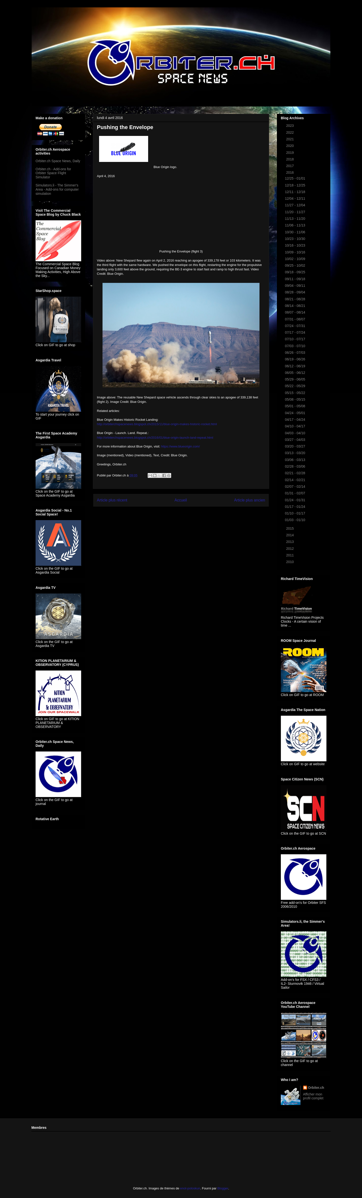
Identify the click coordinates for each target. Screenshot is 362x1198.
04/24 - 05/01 (295, 413)
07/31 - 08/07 (295, 319)
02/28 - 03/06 (295, 466)
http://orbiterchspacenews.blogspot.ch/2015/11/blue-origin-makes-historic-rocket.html (157, 424)
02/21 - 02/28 (295, 473)
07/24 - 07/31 (295, 326)
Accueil (181, 500)
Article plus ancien (249, 500)
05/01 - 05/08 (295, 406)
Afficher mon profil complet (313, 1096)
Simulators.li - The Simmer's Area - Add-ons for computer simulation (57, 189)
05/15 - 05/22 (295, 393)
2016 (290, 172)
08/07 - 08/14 (295, 312)
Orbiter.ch (316, 1088)
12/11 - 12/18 (295, 192)
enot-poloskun (190, 1188)
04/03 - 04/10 (295, 433)
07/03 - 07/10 (295, 346)
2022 (290, 132)
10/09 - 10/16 (295, 252)
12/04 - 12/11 (295, 198)
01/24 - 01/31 (295, 500)
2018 (290, 159)
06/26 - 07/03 (295, 353)
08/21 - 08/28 (295, 299)
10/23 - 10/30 (295, 239)
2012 (290, 549)
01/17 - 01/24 (295, 507)
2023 (290, 126)
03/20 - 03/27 (295, 446)
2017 (290, 166)
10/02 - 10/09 (295, 259)
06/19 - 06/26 (295, 359)
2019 (290, 153)
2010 (290, 562)
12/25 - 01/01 (295, 178)
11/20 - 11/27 (295, 212)
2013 (290, 542)
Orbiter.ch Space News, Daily (58, 161)
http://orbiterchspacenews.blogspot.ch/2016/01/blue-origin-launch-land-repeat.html (155, 437)
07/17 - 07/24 (295, 332)
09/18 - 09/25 (295, 272)
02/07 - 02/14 (295, 486)
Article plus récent (112, 500)
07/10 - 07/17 (295, 339)
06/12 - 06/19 (295, 366)
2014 (290, 535)
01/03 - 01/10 (295, 520)
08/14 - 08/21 (295, 306)
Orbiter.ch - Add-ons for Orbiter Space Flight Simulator (53, 173)
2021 (290, 139)
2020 (290, 146)
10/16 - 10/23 (295, 245)
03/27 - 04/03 (295, 440)
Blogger (222, 1188)
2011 (290, 555)
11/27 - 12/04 (295, 205)
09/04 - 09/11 (295, 286)
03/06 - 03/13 (295, 460)
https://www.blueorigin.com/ (180, 446)
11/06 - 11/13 (295, 225)
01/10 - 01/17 (295, 513)
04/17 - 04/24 (295, 419)
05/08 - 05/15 (295, 399)
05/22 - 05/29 (295, 386)
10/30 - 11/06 (295, 232)
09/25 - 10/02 (295, 265)
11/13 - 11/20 (295, 219)
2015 (290, 528)
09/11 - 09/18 (295, 279)
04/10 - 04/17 (295, 426)
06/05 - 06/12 (295, 373)
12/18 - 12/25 (295, 185)
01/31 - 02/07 (295, 493)
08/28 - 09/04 (295, 292)
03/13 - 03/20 (295, 453)
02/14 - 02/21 (295, 480)
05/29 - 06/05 (295, 379)
